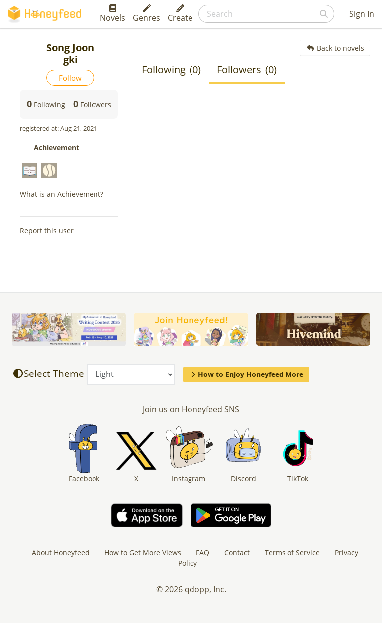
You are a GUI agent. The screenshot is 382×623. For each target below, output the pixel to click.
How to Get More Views (142, 552)
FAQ (202, 552)
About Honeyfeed (61, 552)
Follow (70, 78)
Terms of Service (292, 552)
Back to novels (335, 48)
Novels (112, 13)
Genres (146, 13)
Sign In (361, 13)
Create (180, 13)
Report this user (47, 230)
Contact (237, 552)
